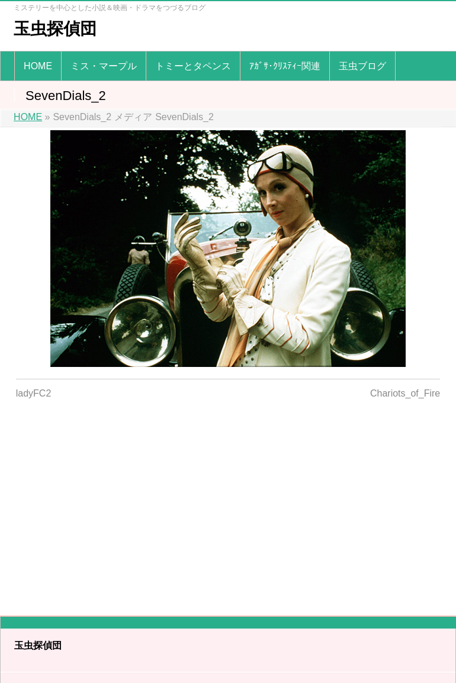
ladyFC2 (34, 393)
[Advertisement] (227, 500)
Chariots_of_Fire (405, 393)
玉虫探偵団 (55, 29)
